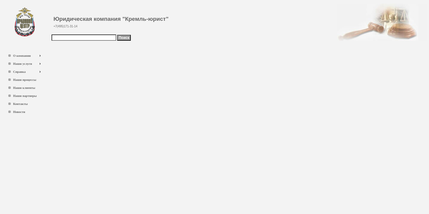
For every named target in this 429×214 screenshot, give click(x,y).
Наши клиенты (24, 87)
